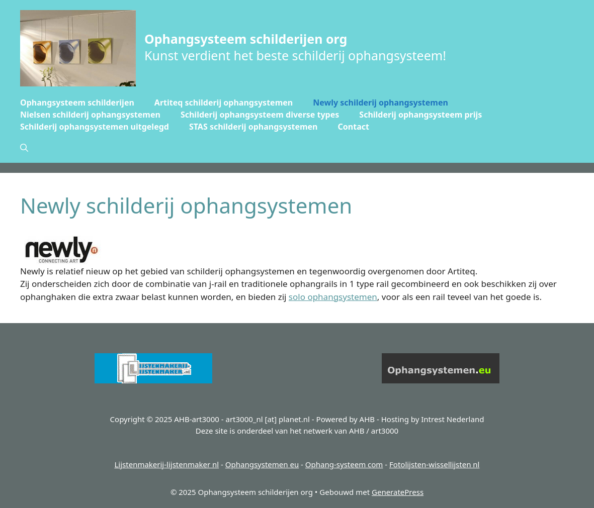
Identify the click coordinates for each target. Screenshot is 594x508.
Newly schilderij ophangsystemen (380, 102)
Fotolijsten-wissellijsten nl (434, 464)
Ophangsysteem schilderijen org (245, 38)
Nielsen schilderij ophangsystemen (90, 114)
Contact (353, 126)
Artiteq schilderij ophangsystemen (223, 102)
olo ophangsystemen (335, 296)
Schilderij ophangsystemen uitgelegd (94, 126)
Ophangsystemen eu (262, 464)
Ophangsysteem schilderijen (77, 102)
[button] (24, 148)
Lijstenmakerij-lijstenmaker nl (166, 464)
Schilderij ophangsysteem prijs (420, 114)
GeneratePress (397, 492)
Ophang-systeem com (344, 464)
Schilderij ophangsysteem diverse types (260, 114)
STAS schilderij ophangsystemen (253, 126)
